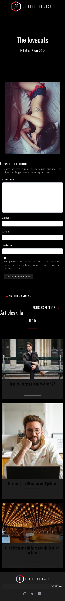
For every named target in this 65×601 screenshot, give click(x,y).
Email (6, 231)
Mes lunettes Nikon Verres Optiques (32, 483)
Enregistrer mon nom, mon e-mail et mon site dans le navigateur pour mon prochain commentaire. (32, 265)
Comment (8, 179)
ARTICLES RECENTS (43, 307)
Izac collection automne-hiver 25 (32, 384)
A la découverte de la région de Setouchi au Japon (32, 550)
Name (6, 217)
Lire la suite (32, 392)
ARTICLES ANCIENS (20, 296)
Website (7, 245)
